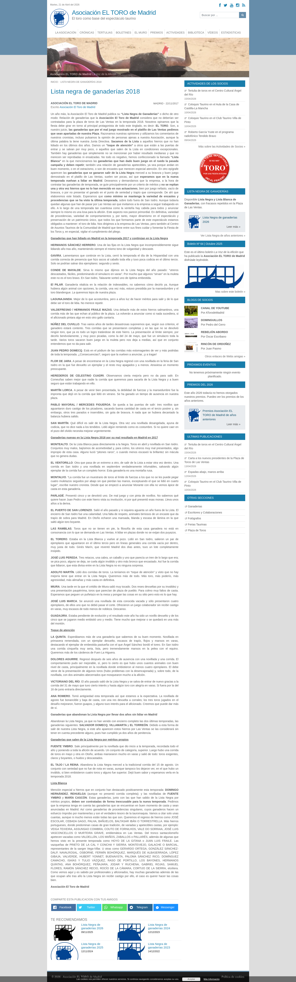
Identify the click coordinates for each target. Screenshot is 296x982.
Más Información (211, 979)
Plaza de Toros (195, 530)
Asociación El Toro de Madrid (77, 107)
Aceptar (191, 979)
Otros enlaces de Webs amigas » (225, 356)
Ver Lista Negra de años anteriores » (222, 235)
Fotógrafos (193, 518)
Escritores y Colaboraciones (203, 512)
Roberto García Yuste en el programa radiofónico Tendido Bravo (214, 136)
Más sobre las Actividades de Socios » (222, 146)
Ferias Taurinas (196, 524)
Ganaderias (193, 506)
